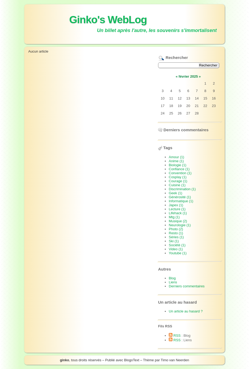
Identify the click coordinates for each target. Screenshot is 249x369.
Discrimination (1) (182, 189)
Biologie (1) (177, 165)
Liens (173, 282)
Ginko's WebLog (108, 19)
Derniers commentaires (186, 286)
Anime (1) (176, 161)
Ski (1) (174, 241)
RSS (174, 336)
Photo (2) (176, 229)
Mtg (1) (174, 217)
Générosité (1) (180, 197)
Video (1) (176, 249)
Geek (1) (175, 193)
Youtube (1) (178, 253)
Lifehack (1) (178, 213)
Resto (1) (176, 233)
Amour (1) (176, 157)
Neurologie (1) (180, 225)
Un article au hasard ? (186, 311)
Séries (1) (176, 237)
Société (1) (177, 245)
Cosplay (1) (177, 177)
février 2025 (188, 76)
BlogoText (131, 360)
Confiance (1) (179, 169)
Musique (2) (178, 221)
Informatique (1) (181, 201)
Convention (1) (180, 173)
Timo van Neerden (175, 360)
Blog (172, 278)
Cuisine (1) (177, 185)
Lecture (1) (177, 209)
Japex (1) (176, 205)
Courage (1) (178, 181)
